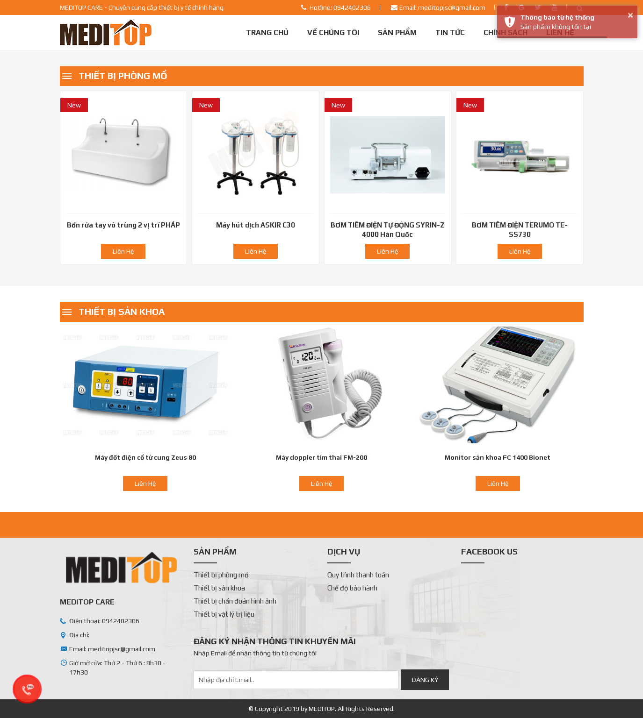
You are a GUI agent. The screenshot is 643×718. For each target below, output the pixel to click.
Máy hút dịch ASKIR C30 (255, 225)
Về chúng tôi (333, 32)
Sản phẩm (397, 32)
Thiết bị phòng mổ (123, 75)
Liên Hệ (123, 251)
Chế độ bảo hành (352, 588)
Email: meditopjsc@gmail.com (442, 7)
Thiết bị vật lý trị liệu (224, 614)
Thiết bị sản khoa (122, 311)
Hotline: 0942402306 (340, 7)
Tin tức (450, 32)
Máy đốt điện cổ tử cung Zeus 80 (145, 457)
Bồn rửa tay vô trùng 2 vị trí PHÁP (123, 225)
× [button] (630, 15)
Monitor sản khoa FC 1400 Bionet (497, 457)
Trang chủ (267, 32)
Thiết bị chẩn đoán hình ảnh (235, 601)
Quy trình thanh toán (358, 575)
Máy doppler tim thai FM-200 (321, 457)
